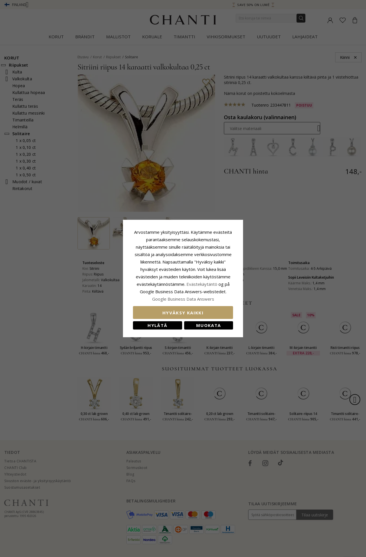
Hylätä (157, 325)
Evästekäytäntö (201, 284)
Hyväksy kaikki (183, 313)
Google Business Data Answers (183, 299)
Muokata (208, 325)
